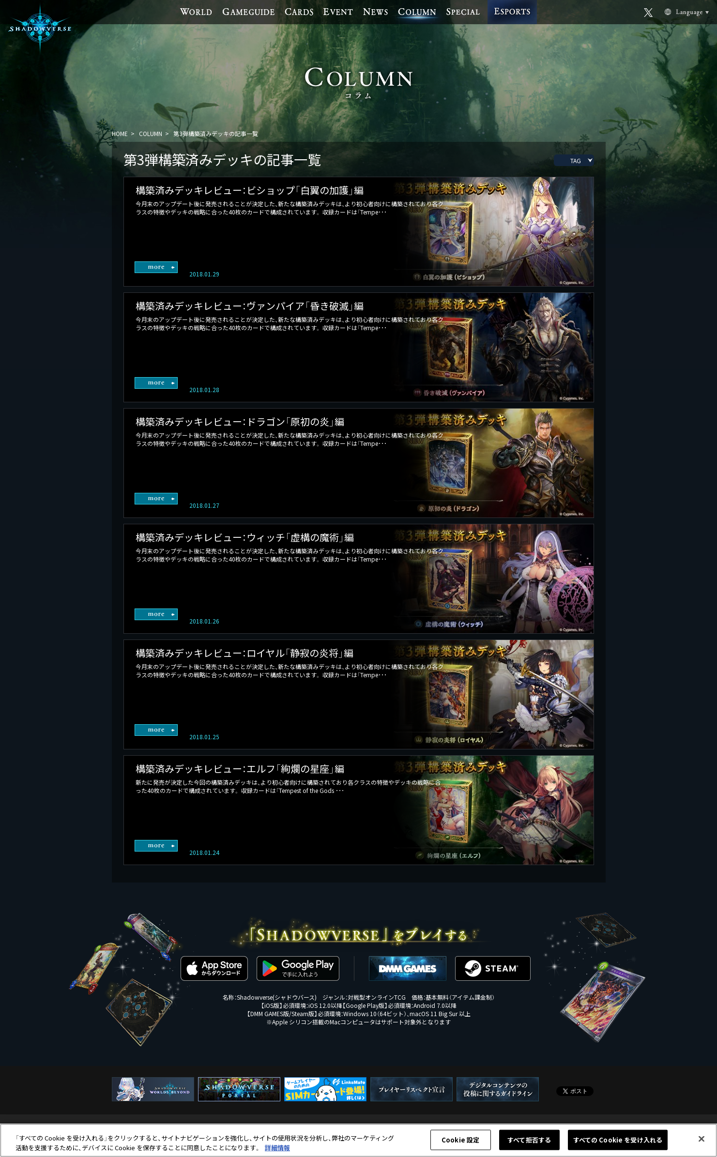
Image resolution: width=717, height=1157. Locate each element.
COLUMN (150, 133)
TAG (575, 160)
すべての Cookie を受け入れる (617, 1143)
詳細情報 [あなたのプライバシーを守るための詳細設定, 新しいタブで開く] (277, 1151)
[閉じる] (701, 1142)
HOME (120, 133)
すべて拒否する (529, 1143)
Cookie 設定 (460, 1143)
